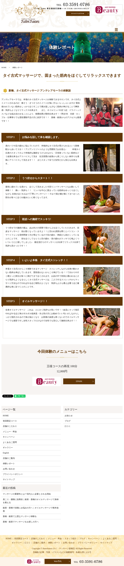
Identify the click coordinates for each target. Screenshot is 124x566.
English (6, 453)
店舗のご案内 (9, 458)
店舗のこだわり (10, 426)
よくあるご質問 (10, 442)
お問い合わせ (9, 469)
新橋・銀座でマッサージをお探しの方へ (21, 522)
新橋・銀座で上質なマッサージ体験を (20, 516)
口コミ (68, 426)
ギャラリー (8, 448)
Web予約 (58, 561)
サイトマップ (9, 479)
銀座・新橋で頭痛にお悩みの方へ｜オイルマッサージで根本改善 (31, 509)
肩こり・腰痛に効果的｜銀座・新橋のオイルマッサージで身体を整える (31, 501)
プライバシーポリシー (13, 474)
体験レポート (9, 463)
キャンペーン (9, 437)
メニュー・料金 (10, 432)
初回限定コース (10, 421)
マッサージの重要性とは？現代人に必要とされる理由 (27, 494)
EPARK (77, 381)
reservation (75, 14)
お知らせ (69, 416)
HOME (3, 68)
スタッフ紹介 (70, 539)
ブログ (68, 421)
